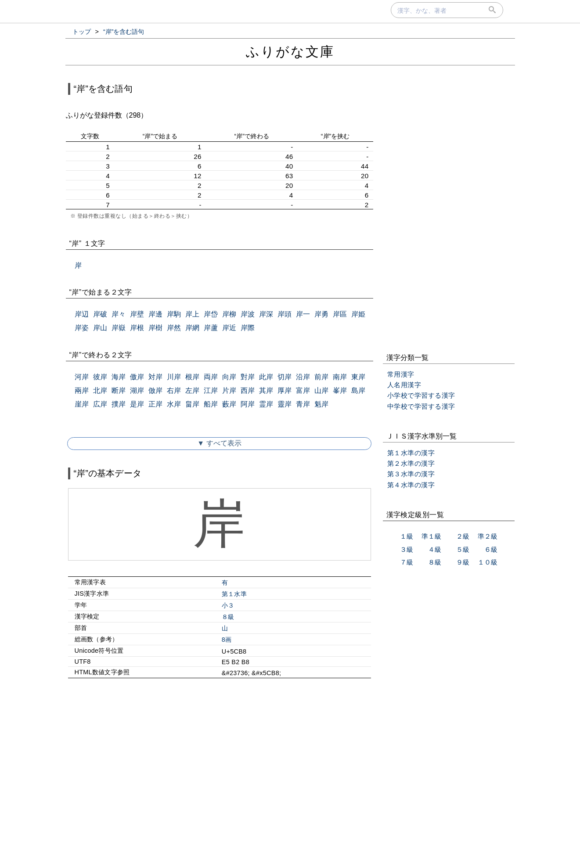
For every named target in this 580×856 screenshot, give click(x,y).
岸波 (248, 314)
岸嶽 (119, 327)
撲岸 (119, 404)
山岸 (321, 390)
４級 (434, 549)
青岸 (303, 404)
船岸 (211, 404)
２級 (462, 536)
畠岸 (192, 404)
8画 (227, 639)
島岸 (358, 390)
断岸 (119, 390)
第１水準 (234, 593)
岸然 (174, 327)
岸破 (100, 314)
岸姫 (358, 314)
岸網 (192, 327)
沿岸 (303, 377)
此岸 (266, 377)
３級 (406, 549)
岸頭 (284, 314)
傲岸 (137, 377)
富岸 (303, 390)
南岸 (340, 377)
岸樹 (155, 327)
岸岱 (211, 314)
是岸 (137, 404)
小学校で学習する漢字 (421, 395)
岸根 (137, 327)
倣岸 (155, 390)
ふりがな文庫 (290, 51)
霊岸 (266, 404)
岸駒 (174, 314)
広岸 (100, 404)
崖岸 (82, 404)
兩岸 (82, 390)
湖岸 (137, 390)
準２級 (487, 536)
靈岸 (284, 404)
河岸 (82, 377)
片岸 (229, 390)
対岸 (155, 377)
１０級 (487, 562)
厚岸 (284, 390)
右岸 (174, 390)
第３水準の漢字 (411, 474)
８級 (228, 616)
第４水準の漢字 (411, 485)
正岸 (155, 404)
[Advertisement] (219, 760)
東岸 (358, 377)
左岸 (192, 390)
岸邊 (155, 314)
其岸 (266, 390)
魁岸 (321, 404)
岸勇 (321, 314)
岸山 (100, 327)
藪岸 (229, 404)
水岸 (174, 404)
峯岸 (340, 390)
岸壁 (137, 314)
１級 (406, 536)
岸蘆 (211, 327)
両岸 (211, 377)
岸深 (266, 314)
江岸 (211, 390)
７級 (406, 562)
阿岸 (248, 404)
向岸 (229, 377)
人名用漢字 (404, 384)
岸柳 (229, 314)
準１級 (431, 536)
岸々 (119, 314)
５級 (462, 549)
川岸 (174, 377)
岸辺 (82, 314)
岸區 (340, 314)
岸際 (248, 327)
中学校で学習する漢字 (421, 406)
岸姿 (82, 327)
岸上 (192, 314)
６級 (490, 549)
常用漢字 (400, 374)
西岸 (248, 390)
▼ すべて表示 (219, 443)
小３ (228, 605)
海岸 (119, 377)
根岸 (192, 377)
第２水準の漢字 (411, 463)
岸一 (303, 314)
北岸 (100, 390)
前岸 (321, 377)
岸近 (229, 327)
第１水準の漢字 (411, 453)
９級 (462, 562)
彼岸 (100, 377)
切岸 (284, 377)
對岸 (248, 377)
